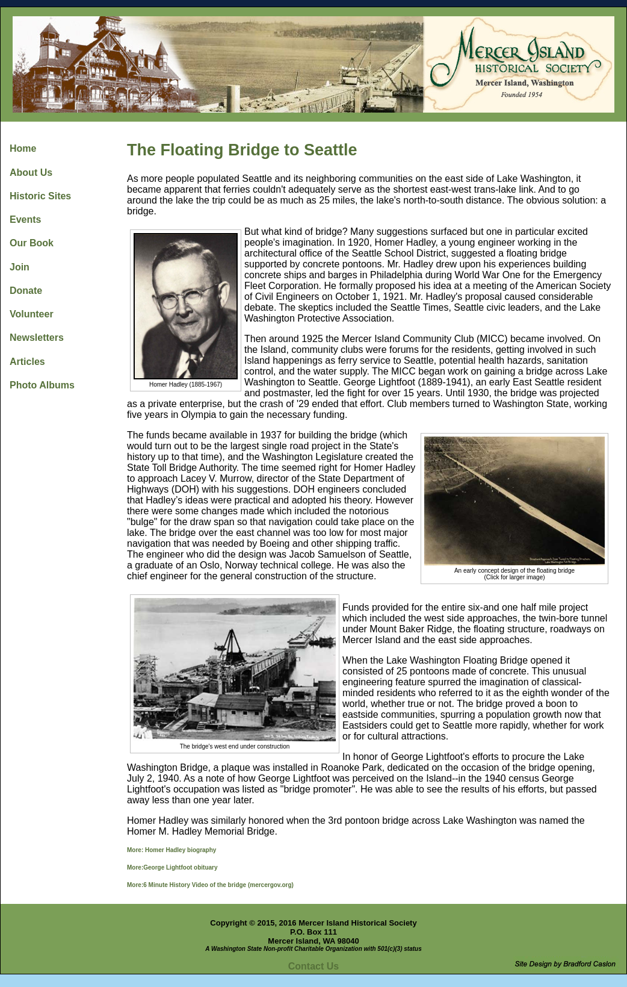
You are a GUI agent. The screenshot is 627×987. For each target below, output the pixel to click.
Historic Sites (40, 196)
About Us (31, 172)
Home (23, 148)
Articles (27, 362)
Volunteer (32, 314)
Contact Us (313, 966)
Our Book (32, 243)
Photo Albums (42, 385)
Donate (26, 290)
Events (25, 219)
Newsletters (37, 337)
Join (19, 267)
